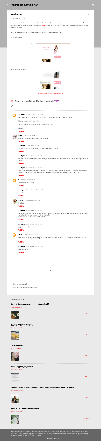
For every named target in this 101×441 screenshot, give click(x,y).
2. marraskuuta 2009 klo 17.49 (34, 246)
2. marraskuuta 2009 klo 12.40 (34, 190)
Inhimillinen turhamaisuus (25, 4)
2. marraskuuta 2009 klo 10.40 (34, 168)
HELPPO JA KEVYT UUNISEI (22, 325)
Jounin (44, 25)
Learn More (47, 439)
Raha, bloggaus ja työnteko (22, 367)
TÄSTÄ (56, 101)
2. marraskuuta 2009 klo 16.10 (34, 224)
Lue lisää (86, 314)
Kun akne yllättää (18, 346)
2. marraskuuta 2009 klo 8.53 (31, 135)
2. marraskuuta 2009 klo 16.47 (32, 234)
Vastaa (21, 131)
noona (20, 200)
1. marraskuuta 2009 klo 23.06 (36, 114)
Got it (56, 439)
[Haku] (93, 5)
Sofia (20, 135)
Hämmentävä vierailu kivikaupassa (25, 408)
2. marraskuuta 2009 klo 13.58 (32, 200)
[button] (89, 14)
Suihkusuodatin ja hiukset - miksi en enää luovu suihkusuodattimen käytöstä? (42, 387)
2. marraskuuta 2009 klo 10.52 (28, 179)
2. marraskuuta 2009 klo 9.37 (34, 145)
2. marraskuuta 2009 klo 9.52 (34, 156)
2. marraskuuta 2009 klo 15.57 (34, 210)
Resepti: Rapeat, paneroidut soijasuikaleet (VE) (30, 304)
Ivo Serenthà (22, 114)
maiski (20, 234)
